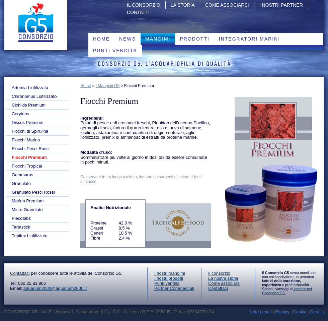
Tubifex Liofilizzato (29, 235)
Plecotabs (21, 218)
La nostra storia (223, 278)
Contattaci (20, 273)
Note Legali (261, 311)
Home (101, 39)
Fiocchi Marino (26, 139)
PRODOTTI (194, 39)
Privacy (282, 311)
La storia (183, 5)
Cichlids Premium (29, 105)
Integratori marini (249, 39)
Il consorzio (219, 273)
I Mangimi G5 (107, 85)
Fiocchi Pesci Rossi (31, 148)
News (127, 39)
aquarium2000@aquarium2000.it (55, 288)
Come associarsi (227, 5)
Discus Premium (28, 122)
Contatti (138, 12)
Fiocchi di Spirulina (30, 131)
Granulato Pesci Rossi (33, 192)
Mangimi (157, 39)
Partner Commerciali (174, 288)
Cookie (299, 311)
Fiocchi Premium (29, 157)
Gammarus (22, 174)
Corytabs (20, 113)
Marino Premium (28, 200)
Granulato (21, 183)
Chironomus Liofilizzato (34, 96)
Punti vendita (115, 50)
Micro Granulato (27, 209)
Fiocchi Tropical (27, 166)
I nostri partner (281, 5)
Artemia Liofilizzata (30, 87)
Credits (317, 311)
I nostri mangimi (169, 273)
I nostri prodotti (168, 278)
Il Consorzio (143, 5)
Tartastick (21, 227)
